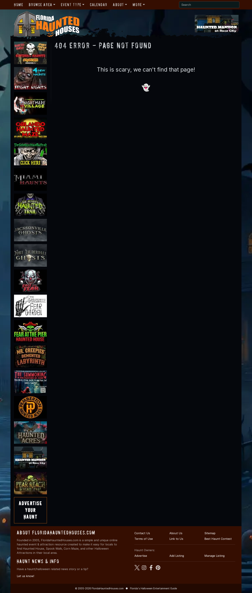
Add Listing (176, 555)
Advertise (140, 555)
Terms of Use (143, 539)
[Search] (209, 4)
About (118, 4)
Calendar (98, 4)
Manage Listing (214, 555)
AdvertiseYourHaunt (30, 510)
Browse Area (40, 4)
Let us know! (25, 576)
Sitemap (209, 533)
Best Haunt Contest (218, 539)
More (137, 4)
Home (18, 4)
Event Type (71, 4)
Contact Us (142, 533)
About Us (175, 533)
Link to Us (176, 539)
